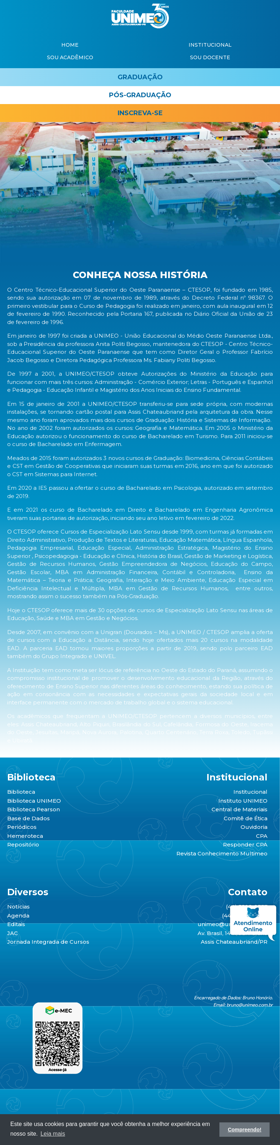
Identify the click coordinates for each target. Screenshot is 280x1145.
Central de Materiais (239, 809)
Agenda (18, 915)
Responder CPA (245, 844)
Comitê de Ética (245, 818)
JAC (12, 933)
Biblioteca (21, 791)
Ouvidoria (254, 826)
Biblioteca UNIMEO (34, 800)
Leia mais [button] (53, 1134)
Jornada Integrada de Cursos (48, 941)
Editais (16, 924)
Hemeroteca (25, 835)
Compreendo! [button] (244, 1129)
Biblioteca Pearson (33, 809)
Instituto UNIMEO (242, 800)
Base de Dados (28, 818)
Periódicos (22, 826)
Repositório (23, 844)
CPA (261, 835)
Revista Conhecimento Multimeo (221, 853)
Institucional (250, 791)
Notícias (18, 906)
